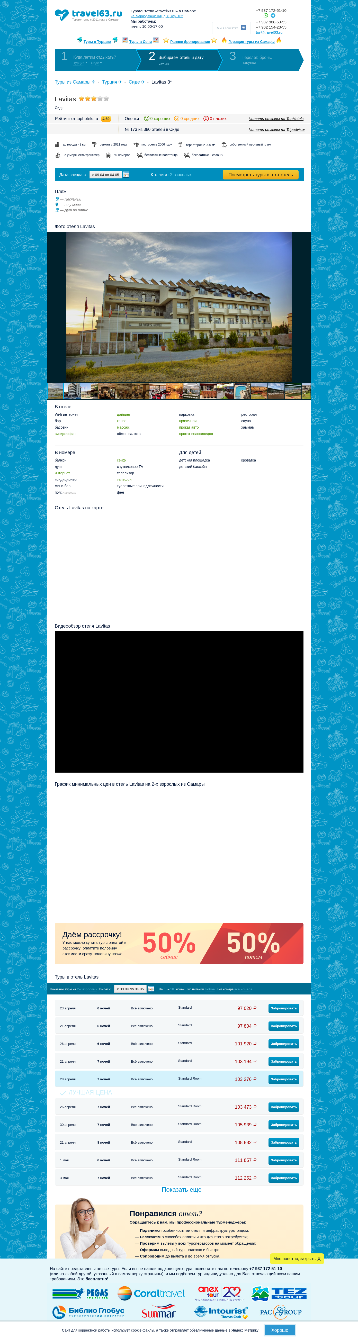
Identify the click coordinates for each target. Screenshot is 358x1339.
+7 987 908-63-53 (271, 22)
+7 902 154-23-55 (271, 27)
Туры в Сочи (140, 42)
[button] (306, 307)
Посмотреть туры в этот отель (260, 174)
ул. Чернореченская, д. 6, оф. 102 (157, 16)
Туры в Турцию (97, 42)
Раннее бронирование (190, 42)
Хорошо (279, 1330)
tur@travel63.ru (269, 32)
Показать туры (276, 989)
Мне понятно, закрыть (294, 1258)
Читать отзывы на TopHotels (276, 118)
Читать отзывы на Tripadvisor (277, 129)
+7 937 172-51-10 (271, 10)
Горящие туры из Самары (251, 42)
